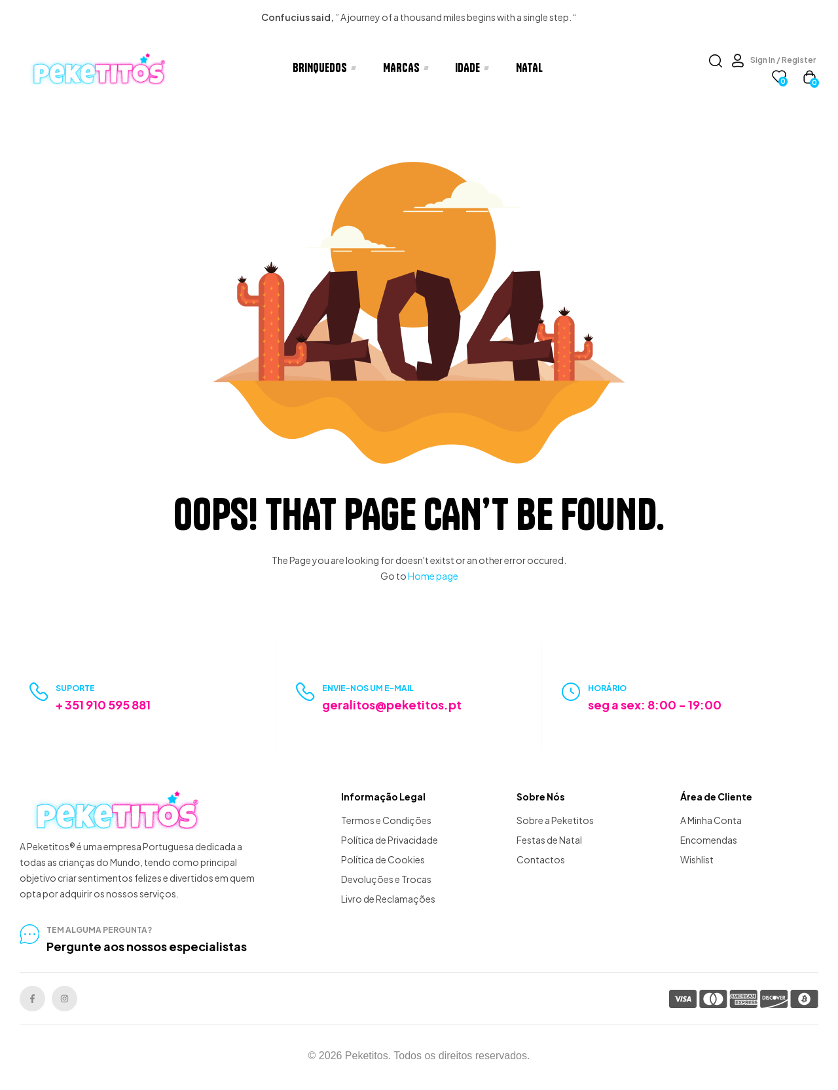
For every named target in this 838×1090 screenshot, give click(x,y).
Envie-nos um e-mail (368, 688)
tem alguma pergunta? (99, 930)
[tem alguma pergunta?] (29, 934)
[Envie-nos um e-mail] (305, 692)
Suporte (75, 688)
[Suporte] (38, 692)
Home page (433, 576)
